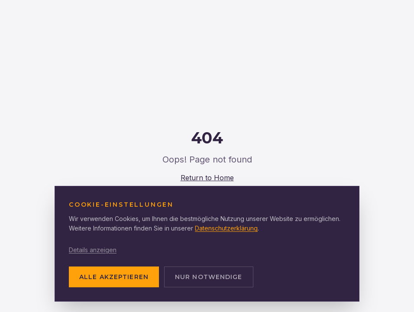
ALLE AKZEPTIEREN (114, 277)
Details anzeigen (92, 250)
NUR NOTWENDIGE (209, 277)
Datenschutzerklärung (226, 228)
